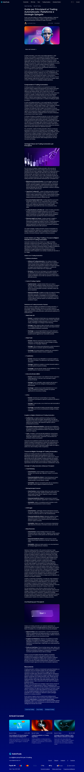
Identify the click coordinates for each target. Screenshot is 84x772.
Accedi (77, 2)
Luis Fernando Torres (31, 23)
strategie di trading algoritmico (45, 79)
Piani (39, 2)
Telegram (56, 760)
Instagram (63, 760)
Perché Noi (25, 2)
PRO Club (33, 2)
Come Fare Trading (29, 709)
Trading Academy (46, 2)
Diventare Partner (57, 2)
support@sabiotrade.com (14, 760)
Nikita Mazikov (33, 699)
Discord (50, 760)
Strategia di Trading (49, 709)
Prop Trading (39, 709)
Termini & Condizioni (45, 769)
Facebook (72, 760)
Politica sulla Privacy (56, 769)
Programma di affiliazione (69, 769)
